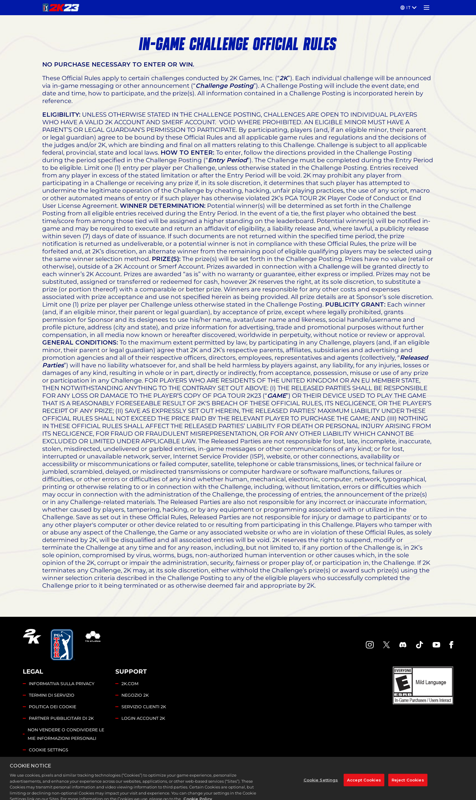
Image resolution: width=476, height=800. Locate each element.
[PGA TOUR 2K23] (61, 7)
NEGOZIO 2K (135, 695)
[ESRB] (423, 685)
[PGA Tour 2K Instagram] (370, 644)
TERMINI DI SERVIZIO (51, 695)
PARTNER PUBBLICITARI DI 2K (61, 718)
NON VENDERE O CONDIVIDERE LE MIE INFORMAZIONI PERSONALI (66, 734)
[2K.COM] (32, 645)
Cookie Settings (48, 750)
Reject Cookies (408, 784)
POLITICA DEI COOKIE (52, 706)
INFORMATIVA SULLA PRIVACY (61, 683)
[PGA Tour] (62, 645)
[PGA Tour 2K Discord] (402, 644)
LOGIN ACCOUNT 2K (143, 718)
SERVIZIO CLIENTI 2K (143, 706)
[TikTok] (419, 644)
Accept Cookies (364, 784)
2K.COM (129, 683)
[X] (386, 644)
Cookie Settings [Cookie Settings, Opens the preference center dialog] (321, 784)
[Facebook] (451, 644)
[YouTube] (436, 644)
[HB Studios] (93, 645)
